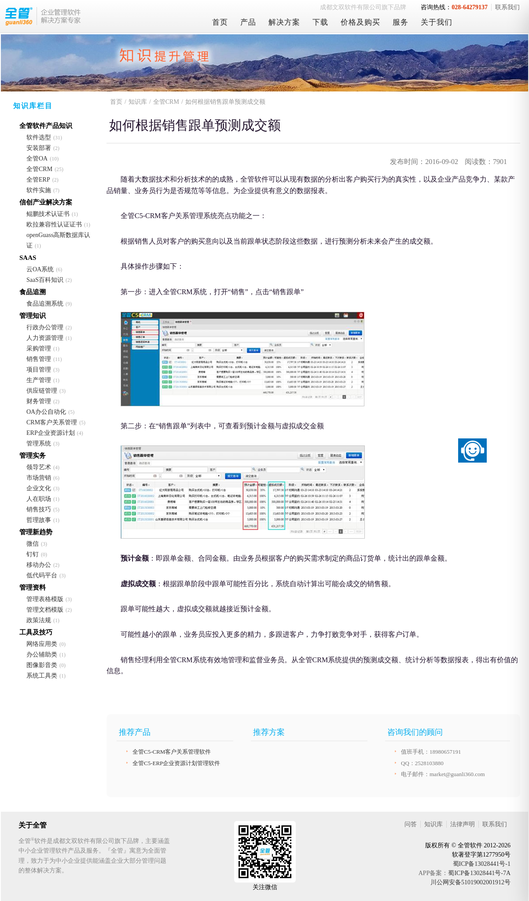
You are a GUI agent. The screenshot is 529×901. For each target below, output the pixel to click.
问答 (410, 824)
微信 (32, 543)
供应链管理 (41, 390)
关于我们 (436, 22)
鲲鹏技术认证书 (48, 214)
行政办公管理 (44, 327)
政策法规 (38, 620)
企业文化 (38, 488)
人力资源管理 (44, 338)
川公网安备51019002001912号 (470, 882)
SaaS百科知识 (44, 280)
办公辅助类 (41, 654)
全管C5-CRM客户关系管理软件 (171, 751)
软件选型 (38, 137)
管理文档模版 (44, 609)
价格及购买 (360, 22)
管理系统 (38, 443)
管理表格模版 (44, 599)
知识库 (138, 101)
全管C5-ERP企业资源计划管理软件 (176, 763)
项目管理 (38, 369)
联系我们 (507, 7)
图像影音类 (41, 665)
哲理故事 (38, 520)
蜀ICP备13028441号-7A (479, 873)
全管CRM (39, 169)
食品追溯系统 (44, 303)
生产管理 (38, 380)
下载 (320, 22)
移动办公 (38, 565)
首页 (220, 22)
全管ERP (38, 179)
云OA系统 (40, 269)
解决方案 (284, 22)
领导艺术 (38, 467)
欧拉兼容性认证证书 (54, 224)
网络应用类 (41, 644)
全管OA (37, 158)
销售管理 (38, 359)
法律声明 (462, 824)
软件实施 (38, 190)
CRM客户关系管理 (51, 422)
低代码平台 (41, 575)
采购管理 (38, 348)
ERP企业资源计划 (50, 433)
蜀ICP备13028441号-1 (482, 864)
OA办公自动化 (46, 412)
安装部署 (38, 148)
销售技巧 (38, 509)
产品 (248, 22)
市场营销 (38, 477)
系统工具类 (41, 675)
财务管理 (38, 401)
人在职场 (38, 499)
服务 (400, 22)
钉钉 (32, 554)
